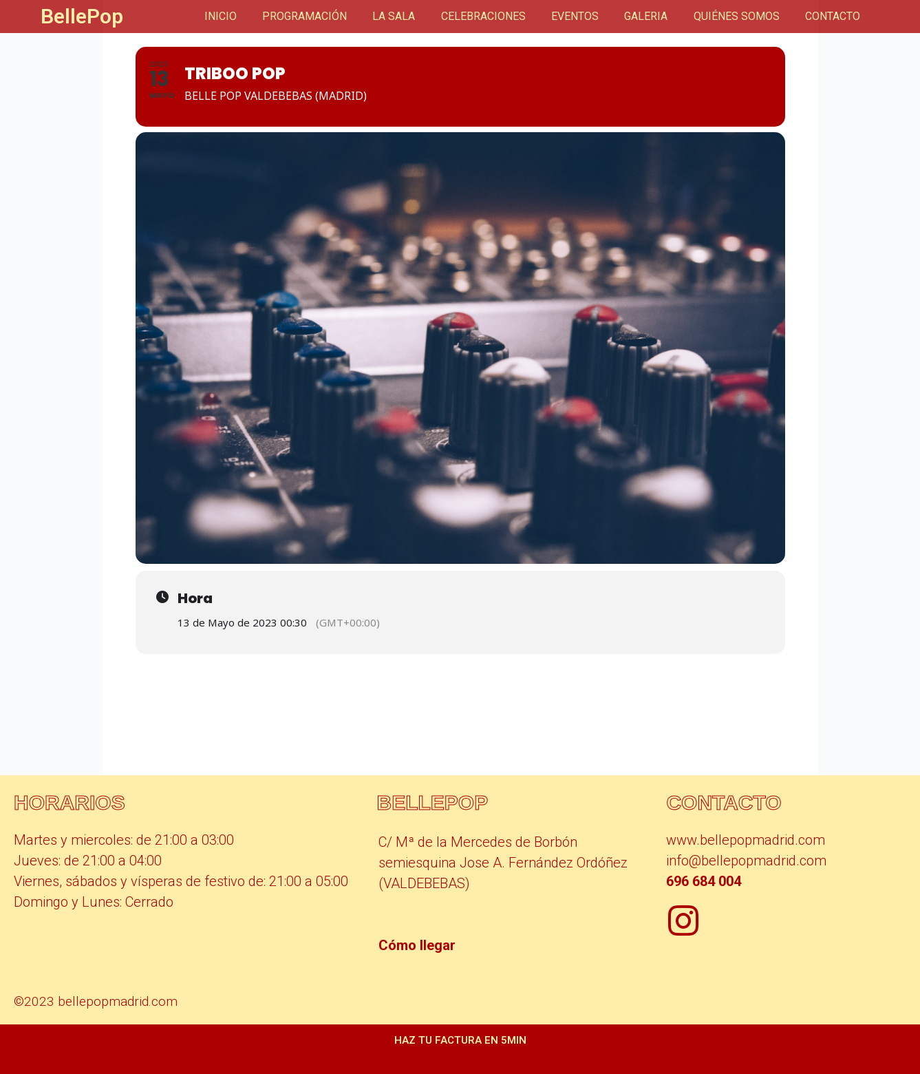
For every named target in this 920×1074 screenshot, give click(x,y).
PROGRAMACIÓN (328, 16)
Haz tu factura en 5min (460, 1040)
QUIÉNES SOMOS (742, 16)
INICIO (248, 16)
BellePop (82, 16)
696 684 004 (703, 881)
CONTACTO (834, 16)
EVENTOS (588, 16)
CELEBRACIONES (500, 16)
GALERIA (655, 16)
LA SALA (414, 16)
